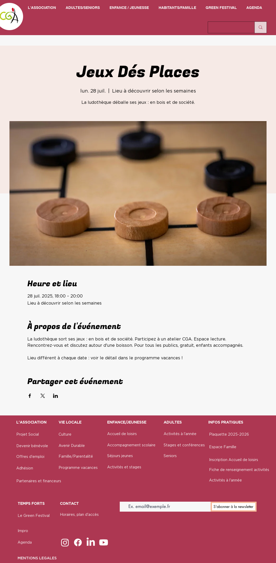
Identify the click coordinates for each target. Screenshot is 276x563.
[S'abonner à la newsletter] (234, 507)
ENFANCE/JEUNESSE (126, 422)
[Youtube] (103, 542)
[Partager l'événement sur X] (42, 396)
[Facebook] (78, 542)
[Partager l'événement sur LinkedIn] (55, 396)
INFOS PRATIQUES (225, 422)
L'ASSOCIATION (31, 422)
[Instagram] (65, 542)
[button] (42, 8)
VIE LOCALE (70, 422)
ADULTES (173, 422)
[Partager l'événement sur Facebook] (29, 396)
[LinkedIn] (91, 542)
